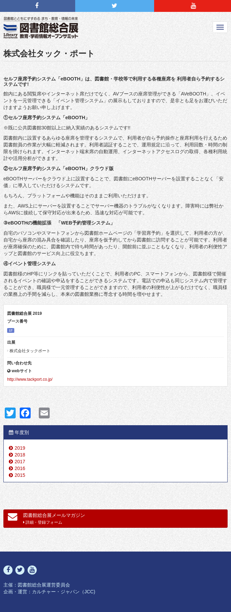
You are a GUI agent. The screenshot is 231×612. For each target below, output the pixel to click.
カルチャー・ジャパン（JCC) (63, 591)
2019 (20, 448)
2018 (20, 454)
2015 (20, 475)
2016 (20, 468)
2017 (20, 461)
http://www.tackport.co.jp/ (29, 379)
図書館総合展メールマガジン (46, 518)
